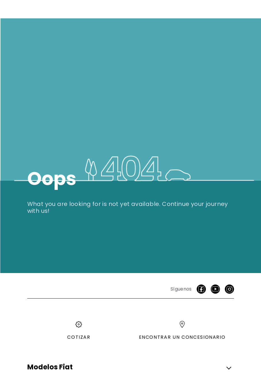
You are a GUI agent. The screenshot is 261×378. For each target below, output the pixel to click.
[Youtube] (215, 289)
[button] (129, 367)
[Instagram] (229, 289)
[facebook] (201, 289)
